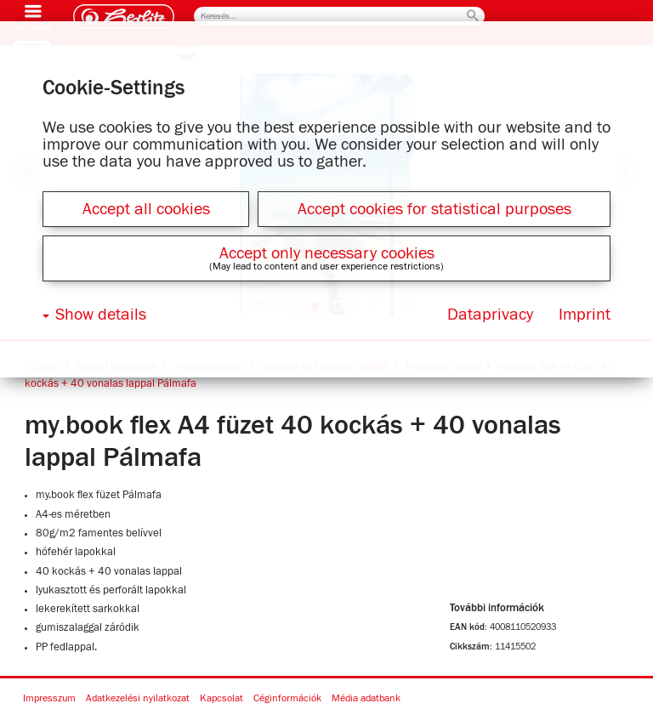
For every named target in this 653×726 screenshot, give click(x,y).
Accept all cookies (146, 209)
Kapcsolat (221, 699)
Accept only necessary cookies (326, 253)
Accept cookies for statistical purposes (434, 209)
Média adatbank (366, 699)
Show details (100, 314)
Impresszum (49, 699)
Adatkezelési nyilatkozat (138, 699)
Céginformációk (287, 699)
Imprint (584, 314)
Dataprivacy (490, 314)
